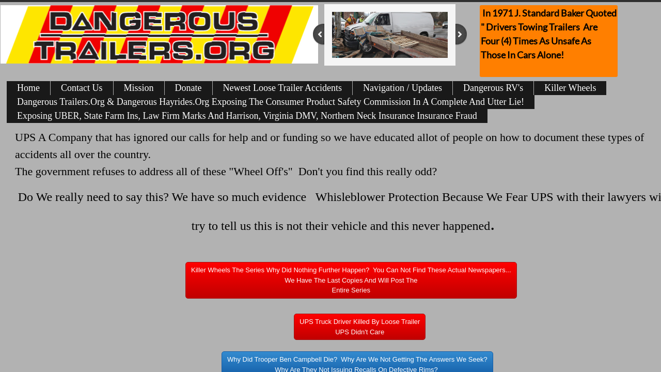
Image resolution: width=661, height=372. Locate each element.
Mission (139, 88)
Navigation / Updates (402, 88)
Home (28, 88)
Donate (188, 88)
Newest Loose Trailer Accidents (282, 88)
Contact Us (82, 88)
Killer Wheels (570, 88)
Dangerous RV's (493, 88)
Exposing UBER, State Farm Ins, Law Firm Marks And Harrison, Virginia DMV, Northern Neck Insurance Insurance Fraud (247, 116)
